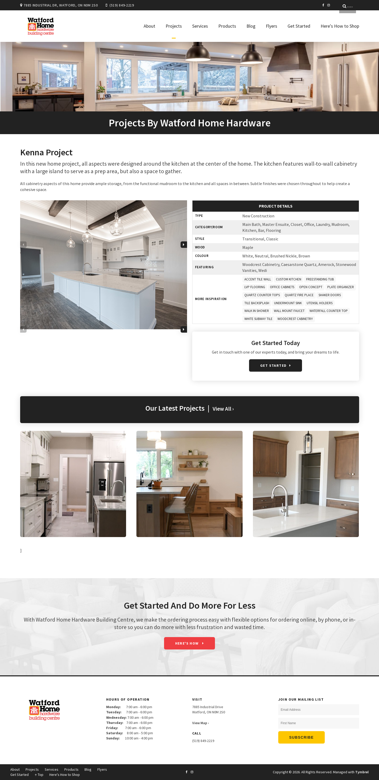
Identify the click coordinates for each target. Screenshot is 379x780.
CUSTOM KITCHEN (288, 279)
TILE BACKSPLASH (256, 303)
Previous (23, 262)
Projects (174, 26)
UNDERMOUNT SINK (288, 303)
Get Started (299, 26)
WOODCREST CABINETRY (295, 319)
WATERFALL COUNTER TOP (329, 311)
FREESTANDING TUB (320, 279)
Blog (251, 26)
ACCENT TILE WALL (257, 279)
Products (227, 26)
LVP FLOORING (254, 287)
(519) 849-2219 (122, 5)
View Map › (200, 723)
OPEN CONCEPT (310, 287)
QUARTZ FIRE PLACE (299, 295)
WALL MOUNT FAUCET (289, 311)
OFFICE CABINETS (282, 287)
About (149, 26)
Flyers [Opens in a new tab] (271, 26)
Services (200, 26)
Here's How (187, 643)
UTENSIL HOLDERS (319, 303)
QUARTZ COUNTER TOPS (262, 295)
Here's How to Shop (340, 26)
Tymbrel (362, 772)
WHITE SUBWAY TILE (258, 319)
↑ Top (39, 774)
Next (184, 262)
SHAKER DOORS (330, 295)
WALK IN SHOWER (256, 311)
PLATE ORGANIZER (340, 287)
